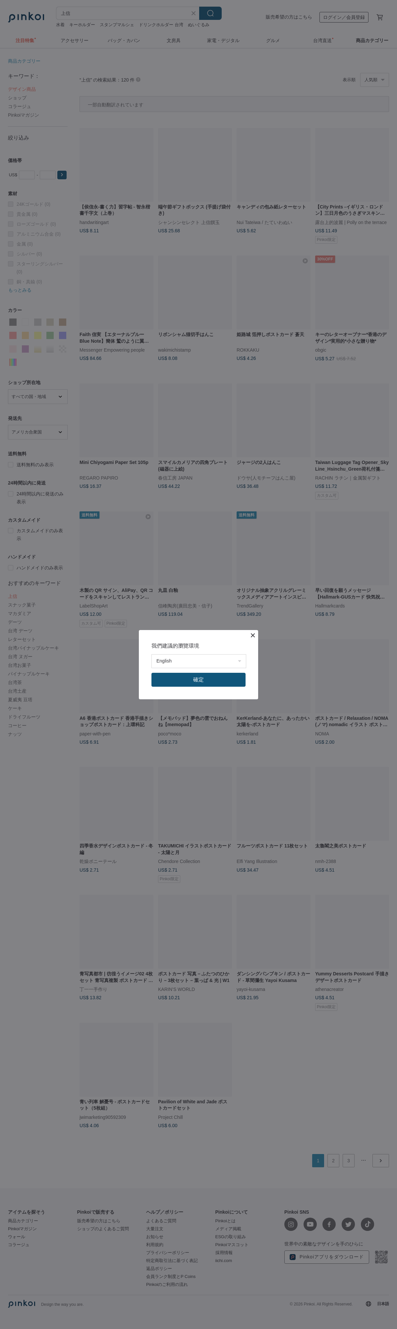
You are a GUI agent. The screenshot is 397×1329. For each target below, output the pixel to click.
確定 (198, 679)
